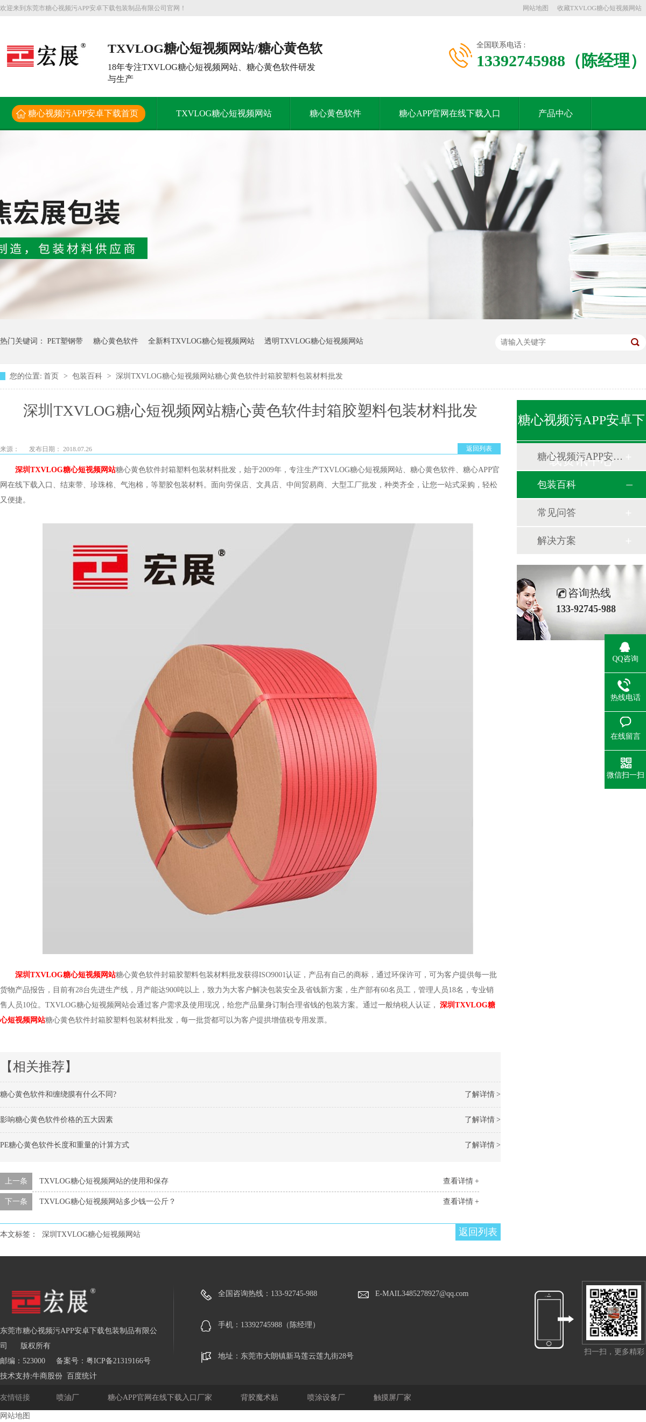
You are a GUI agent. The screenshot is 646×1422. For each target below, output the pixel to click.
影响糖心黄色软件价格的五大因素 (56, 1120)
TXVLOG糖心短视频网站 (224, 113)
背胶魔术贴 (260, 1397)
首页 (52, 376)
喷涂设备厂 (327, 1397)
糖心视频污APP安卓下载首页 (83, 113)
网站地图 (536, 8)
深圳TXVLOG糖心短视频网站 (65, 470)
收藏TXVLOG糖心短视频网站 (599, 8)
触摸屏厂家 (392, 1397)
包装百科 (88, 376)
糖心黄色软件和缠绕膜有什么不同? (58, 1094)
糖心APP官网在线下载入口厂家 (161, 1397)
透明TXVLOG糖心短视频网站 (313, 341)
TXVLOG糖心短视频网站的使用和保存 (103, 1181)
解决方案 (556, 540)
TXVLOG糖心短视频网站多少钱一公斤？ (107, 1201)
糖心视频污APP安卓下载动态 (580, 456)
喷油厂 (69, 1397)
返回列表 (479, 448)
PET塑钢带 (65, 341)
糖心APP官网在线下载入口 (450, 113)
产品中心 (555, 113)
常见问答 (556, 512)
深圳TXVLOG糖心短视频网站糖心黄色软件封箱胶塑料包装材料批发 (229, 376)
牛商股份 (47, 1376)
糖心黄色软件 (335, 113)
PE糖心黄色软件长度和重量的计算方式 (64, 1145)
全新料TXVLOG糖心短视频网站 (201, 341)
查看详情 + (461, 1181)
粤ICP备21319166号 (118, 1361)
